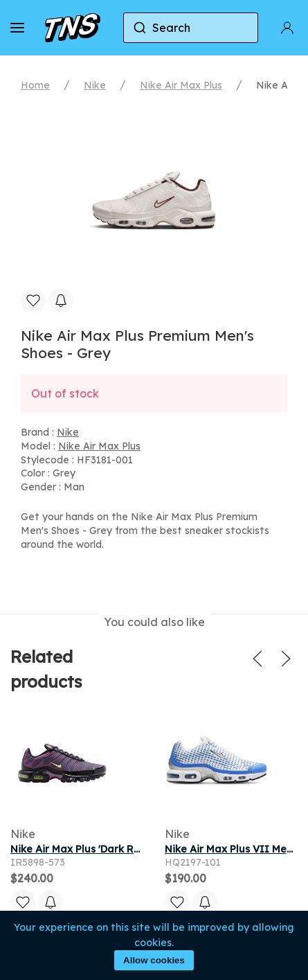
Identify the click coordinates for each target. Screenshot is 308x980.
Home (35, 85)
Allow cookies (154, 960)
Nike (95, 85)
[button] (17, 27)
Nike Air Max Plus (181, 85)
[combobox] (190, 27)
